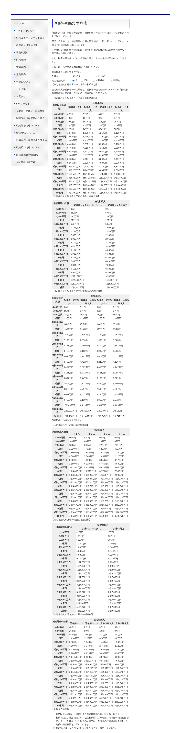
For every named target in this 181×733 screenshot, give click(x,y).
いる (76, 75)
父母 (85, 80)
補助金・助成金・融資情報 (30, 111)
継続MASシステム (26, 132)
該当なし (117, 80)
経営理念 (21, 59)
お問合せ (21, 96)
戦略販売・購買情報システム (31, 140)
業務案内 (21, 74)
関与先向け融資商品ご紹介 (30, 118)
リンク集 (21, 89)
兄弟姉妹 (99, 80)
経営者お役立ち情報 (27, 45)
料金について (23, 81)
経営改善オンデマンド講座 (30, 38)
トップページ (23, 23)
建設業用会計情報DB (27, 154)
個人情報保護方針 (25, 162)
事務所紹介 (22, 52)
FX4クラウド (23, 103)
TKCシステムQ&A (26, 30)
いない (102, 75)
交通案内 (21, 67)
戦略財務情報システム (28, 125)
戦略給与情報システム (28, 147)
